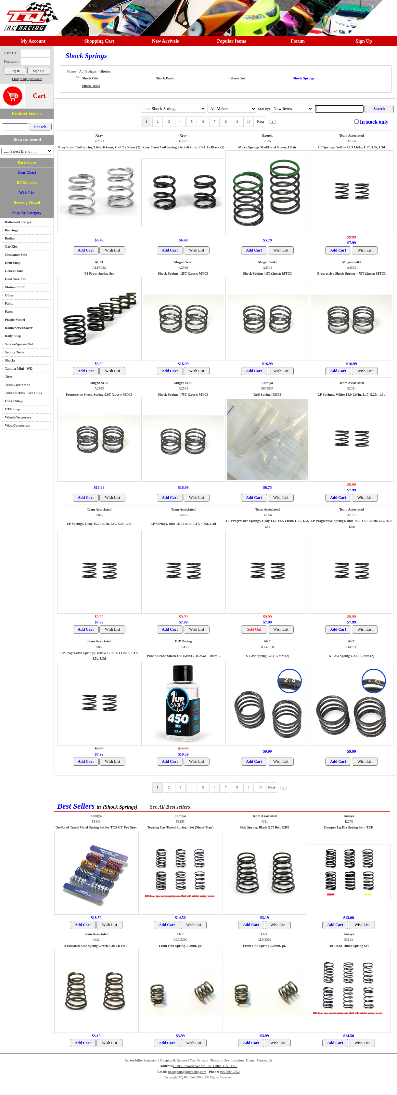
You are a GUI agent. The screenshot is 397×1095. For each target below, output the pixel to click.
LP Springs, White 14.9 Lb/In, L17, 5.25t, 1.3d (352, 394)
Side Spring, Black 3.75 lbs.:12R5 (264, 827)
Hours (250, 1060)
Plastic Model (15, 320)
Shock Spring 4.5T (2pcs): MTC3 (267, 273)
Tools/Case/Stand (17, 385)
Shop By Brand (27, 139)
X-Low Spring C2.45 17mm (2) (351, 656)
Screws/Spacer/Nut (19, 344)
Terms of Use (219, 1060)
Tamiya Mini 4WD (18, 368)
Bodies (10, 238)
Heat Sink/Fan (15, 279)
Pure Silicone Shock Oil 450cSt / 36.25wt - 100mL (183, 656)
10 (248, 121)
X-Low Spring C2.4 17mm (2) (267, 656)
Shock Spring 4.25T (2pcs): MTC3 (183, 273)
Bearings (11, 230)
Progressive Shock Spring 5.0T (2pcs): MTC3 (99, 394)
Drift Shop (12, 263)
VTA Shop (12, 409)
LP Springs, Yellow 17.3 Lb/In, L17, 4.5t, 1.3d (351, 147)
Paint (9, 303)
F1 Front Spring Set (99, 273)
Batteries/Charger (18, 222)
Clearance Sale (16, 254)
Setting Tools (14, 352)
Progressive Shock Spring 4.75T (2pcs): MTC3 (351, 273)
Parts (9, 311)
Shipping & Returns (173, 1060)
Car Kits (11, 246)
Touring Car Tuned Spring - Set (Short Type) (180, 827)
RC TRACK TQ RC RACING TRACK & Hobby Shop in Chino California (29, 13)
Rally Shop (13, 336)
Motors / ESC (15, 287)
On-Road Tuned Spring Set (348, 946)
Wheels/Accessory (18, 417)
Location (237, 1060)
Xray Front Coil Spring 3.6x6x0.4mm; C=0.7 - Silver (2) (99, 147)
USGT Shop (14, 401)
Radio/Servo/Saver (18, 328)
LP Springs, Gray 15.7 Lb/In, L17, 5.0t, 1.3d (99, 524)
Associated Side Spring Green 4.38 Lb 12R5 (96, 946)
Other (9, 295)
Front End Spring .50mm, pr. (264, 946)
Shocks (10, 360)
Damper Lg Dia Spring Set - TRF (348, 827)
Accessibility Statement (140, 1060)
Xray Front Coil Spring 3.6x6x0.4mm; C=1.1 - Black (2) (183, 147)
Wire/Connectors (17, 425)
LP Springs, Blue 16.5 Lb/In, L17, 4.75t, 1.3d (183, 524)
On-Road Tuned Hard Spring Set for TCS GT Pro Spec (96, 827)
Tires (8, 376)
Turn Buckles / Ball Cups (23, 393)
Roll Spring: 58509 (267, 394)
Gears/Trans (14, 271)
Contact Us (265, 1060)
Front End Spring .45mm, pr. (180, 946)
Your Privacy (199, 1060)
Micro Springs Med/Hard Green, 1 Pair (267, 147)
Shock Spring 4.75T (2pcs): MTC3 (183, 394)
